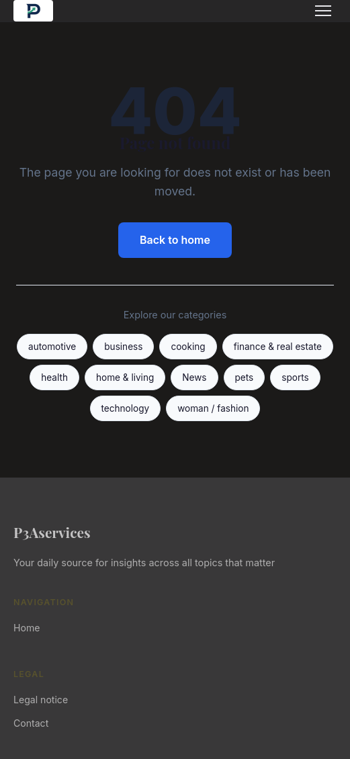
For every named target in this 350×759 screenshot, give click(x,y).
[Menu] (323, 10)
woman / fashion (213, 408)
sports (294, 377)
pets (244, 377)
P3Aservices (52, 532)
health (54, 377)
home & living (125, 377)
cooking (188, 346)
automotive (52, 346)
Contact (30, 723)
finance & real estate (278, 346)
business (123, 346)
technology (125, 408)
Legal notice (40, 699)
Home (26, 627)
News (194, 377)
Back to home (175, 240)
